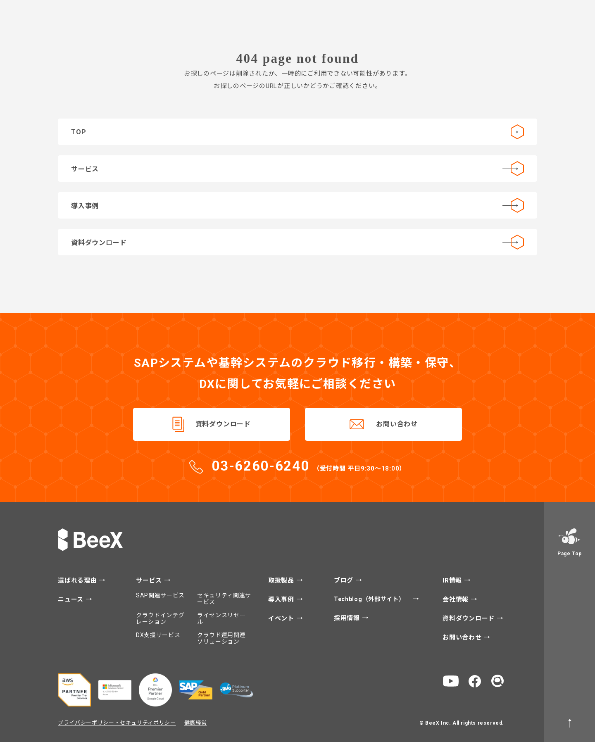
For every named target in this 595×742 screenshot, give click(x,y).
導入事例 (297, 205)
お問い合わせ (397, 424)
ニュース (72, 600)
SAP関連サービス (160, 595)
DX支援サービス (158, 635)
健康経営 (195, 723)
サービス (297, 168)
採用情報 (348, 618)
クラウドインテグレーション (160, 618)
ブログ (344, 581)
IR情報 (453, 581)
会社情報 (457, 600)
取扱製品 (282, 581)
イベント (282, 619)
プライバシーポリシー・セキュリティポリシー (117, 723)
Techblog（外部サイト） (370, 599)
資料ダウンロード (297, 242)
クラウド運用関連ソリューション (221, 638)
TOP (297, 131)
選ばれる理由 (78, 581)
